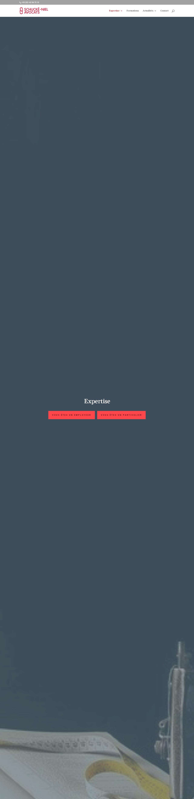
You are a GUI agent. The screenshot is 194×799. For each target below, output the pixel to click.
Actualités (148, 11)
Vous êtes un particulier (121, 415)
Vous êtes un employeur (71, 415)
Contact (164, 11)
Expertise (114, 11)
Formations (133, 11)
